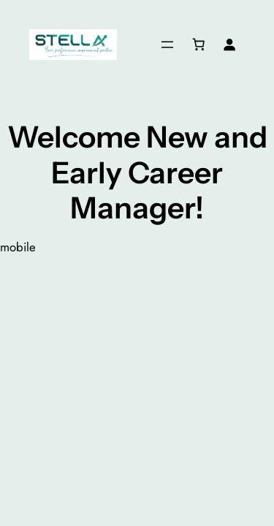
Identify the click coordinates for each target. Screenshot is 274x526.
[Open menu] (167, 44)
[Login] (229, 44)
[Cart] (198, 44)
